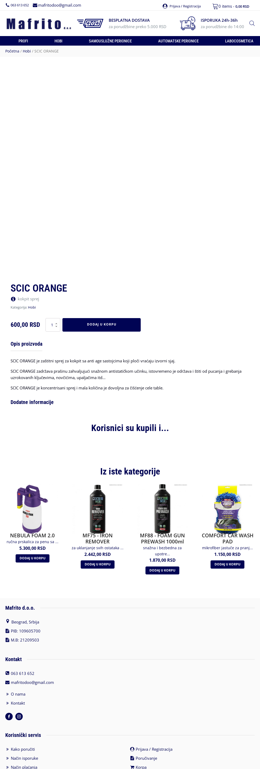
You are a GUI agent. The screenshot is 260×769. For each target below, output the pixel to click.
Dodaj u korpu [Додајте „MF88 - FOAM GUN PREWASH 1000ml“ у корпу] (162, 561)
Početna (12, 50)
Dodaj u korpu (101, 324)
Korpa (141, 758)
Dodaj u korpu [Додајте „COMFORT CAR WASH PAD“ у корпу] (227, 555)
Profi (23, 40)
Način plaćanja (24, 758)
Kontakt (18, 694)
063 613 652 (21, 4)
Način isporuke (24, 749)
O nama (18, 685)
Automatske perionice (178, 40)
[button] (178, 5)
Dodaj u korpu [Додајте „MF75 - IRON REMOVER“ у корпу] (98, 555)
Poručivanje (146, 749)
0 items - (233, 5)
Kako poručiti (23, 740)
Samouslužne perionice (110, 40)
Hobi (58, 40)
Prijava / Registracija (154, 740)
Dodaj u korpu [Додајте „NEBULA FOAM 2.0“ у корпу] (32, 549)
